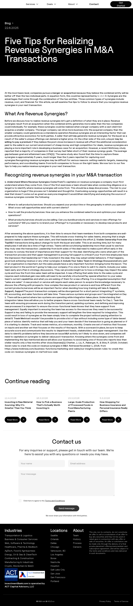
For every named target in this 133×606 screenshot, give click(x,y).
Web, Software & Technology (20, 543)
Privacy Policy (105, 601)
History (77, 539)
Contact (94, 4)
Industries (13, 530)
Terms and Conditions (55, 503)
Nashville (55, 562)
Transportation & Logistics (18, 535)
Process (77, 543)
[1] (52, 154)
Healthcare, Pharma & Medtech (21, 546)
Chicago (55, 546)
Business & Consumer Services (21, 539)
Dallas (54, 543)
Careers (77, 546)
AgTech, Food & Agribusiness (20, 550)
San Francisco (58, 577)
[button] (32, 4)
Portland (55, 581)
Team (76, 535)
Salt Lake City (58, 569)
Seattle (54, 535)
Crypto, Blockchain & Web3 (19, 566)
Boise (53, 558)
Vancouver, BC (58, 550)
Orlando (55, 539)
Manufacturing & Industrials (19, 562)
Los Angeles (57, 554)
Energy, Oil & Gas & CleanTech (21, 554)
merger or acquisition (64, 93)
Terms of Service (121, 601)
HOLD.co (50, 601)
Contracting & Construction (19, 558)
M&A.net (41, 601)
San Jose (55, 573)
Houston (55, 566)
